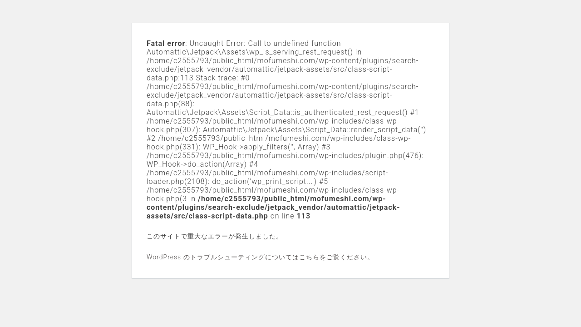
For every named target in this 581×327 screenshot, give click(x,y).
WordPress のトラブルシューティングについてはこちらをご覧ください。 (260, 257)
